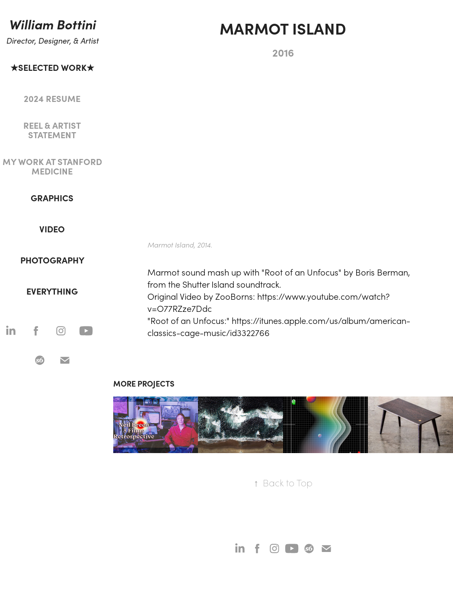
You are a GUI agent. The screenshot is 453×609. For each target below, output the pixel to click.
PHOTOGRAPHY (52, 260)
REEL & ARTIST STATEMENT (52, 129)
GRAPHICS (52, 197)
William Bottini (52, 24)
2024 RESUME (52, 98)
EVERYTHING (52, 291)
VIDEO (52, 229)
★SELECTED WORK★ (52, 67)
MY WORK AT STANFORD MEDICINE (52, 166)
